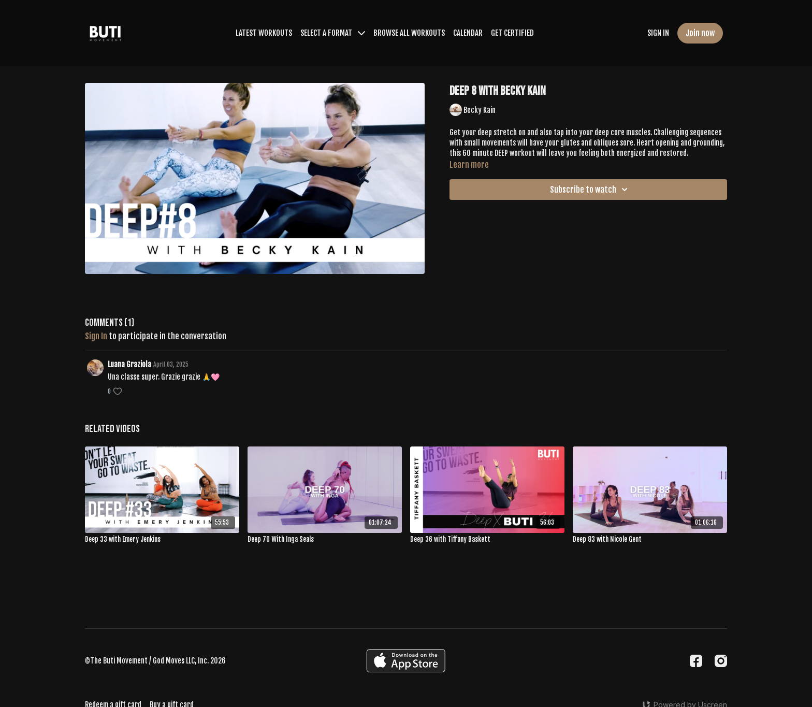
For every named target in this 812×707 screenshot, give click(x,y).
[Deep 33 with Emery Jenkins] (162, 540)
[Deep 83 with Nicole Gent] (650, 540)
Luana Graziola (129, 364)
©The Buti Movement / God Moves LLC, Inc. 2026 (155, 661)
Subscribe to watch (590, 189)
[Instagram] (721, 661)
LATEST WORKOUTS (264, 33)
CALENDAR (468, 33)
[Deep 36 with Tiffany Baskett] (487, 540)
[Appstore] (405, 660)
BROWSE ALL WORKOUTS (409, 33)
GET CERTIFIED (512, 33)
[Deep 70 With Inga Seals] (325, 540)
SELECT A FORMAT (332, 33)
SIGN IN (658, 33)
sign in (96, 336)
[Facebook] (696, 661)
